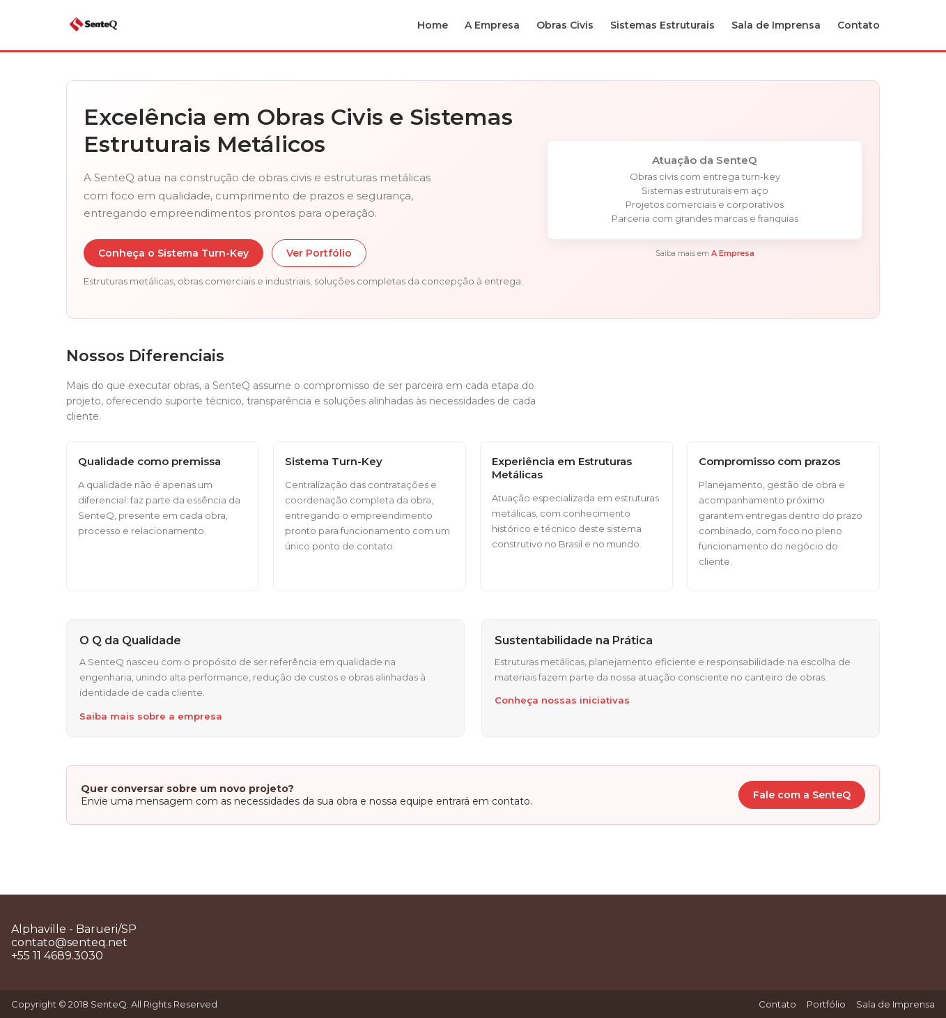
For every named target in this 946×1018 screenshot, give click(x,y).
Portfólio (826, 1004)
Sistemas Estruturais (662, 25)
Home (432, 25)
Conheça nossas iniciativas (562, 700)
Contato (858, 25)
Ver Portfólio (319, 253)
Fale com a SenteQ (802, 795)
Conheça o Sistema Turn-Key (173, 253)
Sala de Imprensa (776, 25)
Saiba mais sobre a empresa (150, 716)
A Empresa (492, 25)
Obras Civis (565, 25)
